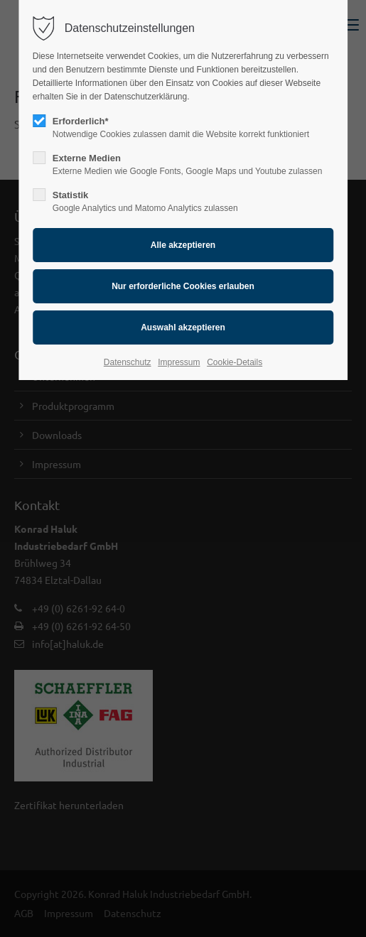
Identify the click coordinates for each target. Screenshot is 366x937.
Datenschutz (127, 362)
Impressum (179, 362)
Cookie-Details (234, 362)
